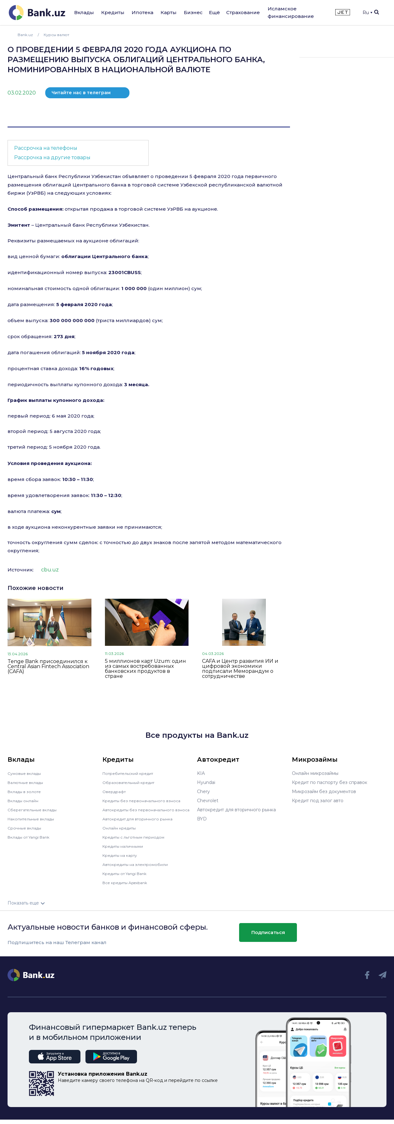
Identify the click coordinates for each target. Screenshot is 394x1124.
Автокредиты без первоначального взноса (142, 812)
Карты (169, 12)
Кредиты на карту (122, 859)
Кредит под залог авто (317, 800)
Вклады (84, 12)
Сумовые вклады (26, 773)
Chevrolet (207, 800)
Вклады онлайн (25, 800)
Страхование (243, 12)
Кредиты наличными (125, 850)
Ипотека (142, 12)
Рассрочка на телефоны (45, 148)
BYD (202, 819)
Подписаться (268, 937)
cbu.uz (50, 570)
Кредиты (112, 12)
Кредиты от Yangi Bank (128, 878)
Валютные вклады (28, 782)
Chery (203, 791)
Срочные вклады (26, 828)
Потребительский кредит (131, 773)
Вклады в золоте (26, 791)
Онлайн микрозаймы (315, 773)
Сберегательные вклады (35, 810)
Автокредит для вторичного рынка (141, 823)
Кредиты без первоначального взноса (145, 800)
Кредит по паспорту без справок (329, 782)
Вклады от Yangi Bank (32, 837)
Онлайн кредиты (121, 832)
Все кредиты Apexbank (128, 887)
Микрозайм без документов (324, 791)
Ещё (214, 12)
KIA (201, 773)
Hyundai (206, 782)
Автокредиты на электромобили (139, 869)
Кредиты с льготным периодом (137, 841)
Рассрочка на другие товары (52, 157)
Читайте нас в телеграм (81, 92)
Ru (367, 12)
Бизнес (193, 12)
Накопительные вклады (34, 819)
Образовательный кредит (131, 782)
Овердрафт (115, 791)
